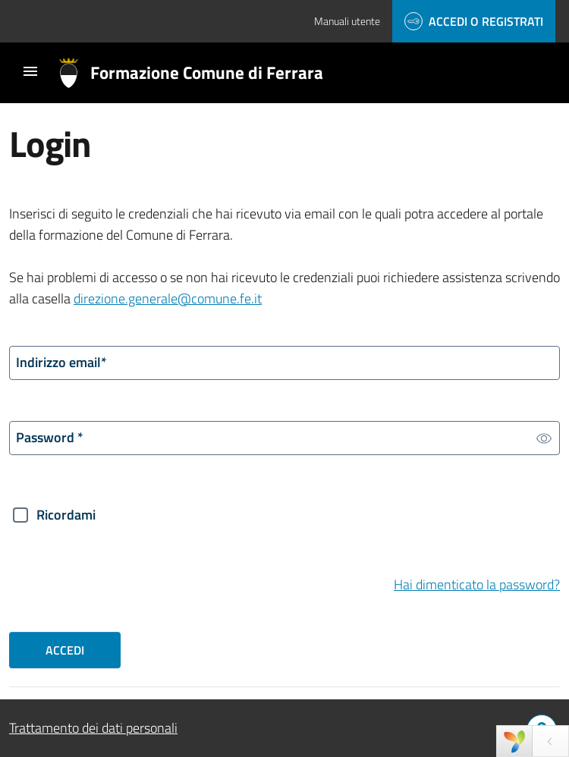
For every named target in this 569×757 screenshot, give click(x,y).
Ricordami (66, 514)
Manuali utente (347, 21)
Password (49, 437)
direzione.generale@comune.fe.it (168, 298)
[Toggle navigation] (30, 71)
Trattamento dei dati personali (93, 728)
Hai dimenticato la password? (477, 584)
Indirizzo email (61, 362)
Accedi (65, 650)
